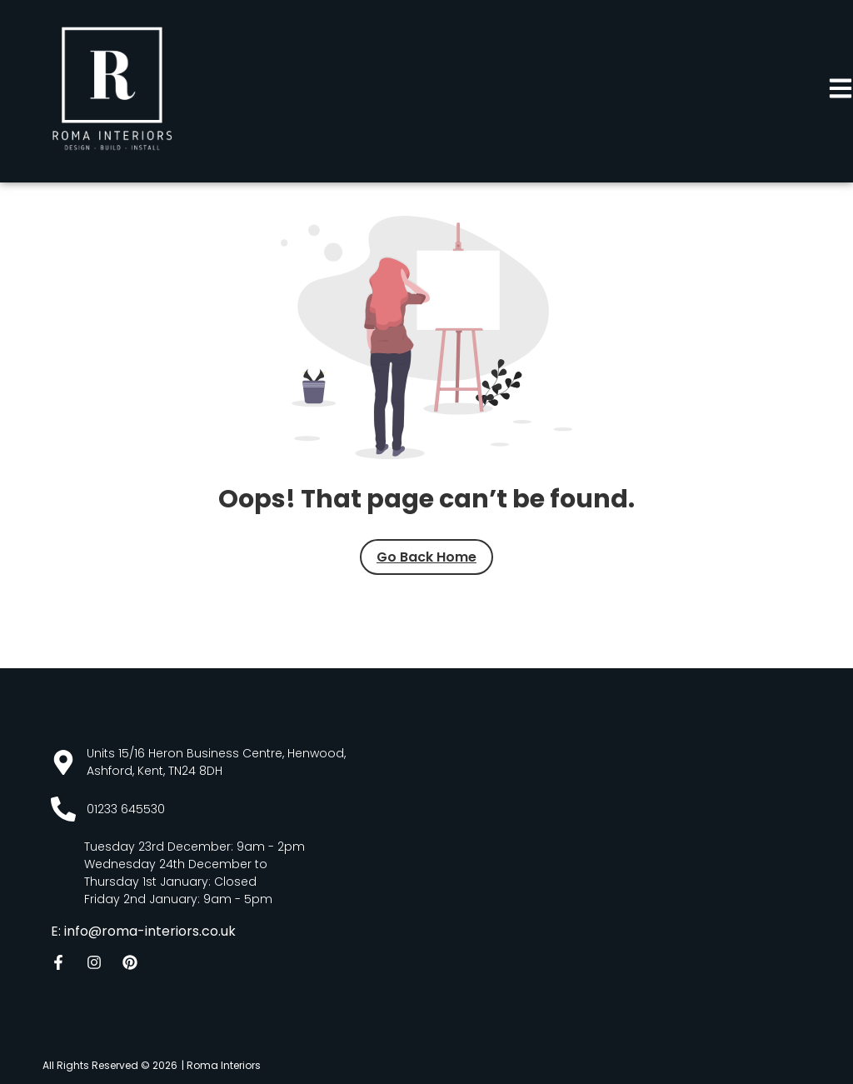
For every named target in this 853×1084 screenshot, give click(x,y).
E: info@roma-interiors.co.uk (143, 931)
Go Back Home (426, 557)
